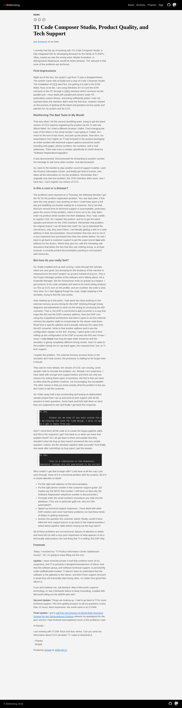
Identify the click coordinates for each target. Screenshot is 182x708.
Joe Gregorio (40, 42)
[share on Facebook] (35, 21)
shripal (47, 650)
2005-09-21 (61, 650)
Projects (152, 5)
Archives (140, 5)
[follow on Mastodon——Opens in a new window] (175, 5)
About (131, 5)
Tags (160, 5)
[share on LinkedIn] (44, 21)
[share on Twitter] (40, 21)
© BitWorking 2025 (13, 704)
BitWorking (12, 5)
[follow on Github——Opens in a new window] (169, 5)
